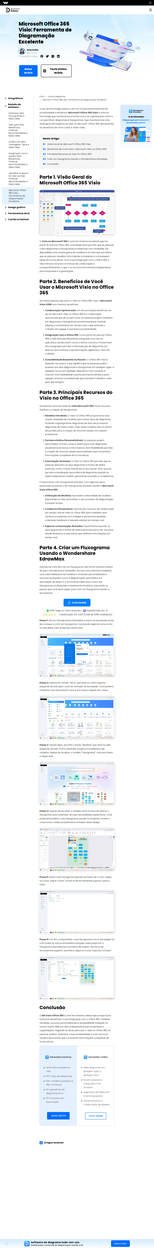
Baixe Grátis (28, 70)
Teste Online (96, 1116)
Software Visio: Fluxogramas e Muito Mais (16, 116)
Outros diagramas (56, 96)
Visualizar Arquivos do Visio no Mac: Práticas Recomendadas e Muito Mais (18, 179)
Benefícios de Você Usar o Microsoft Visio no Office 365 (77, 149)
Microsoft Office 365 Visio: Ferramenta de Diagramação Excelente (17, 196)
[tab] (17, 98)
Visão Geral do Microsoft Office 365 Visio (69, 144)
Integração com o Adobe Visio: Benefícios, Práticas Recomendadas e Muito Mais (18, 160)
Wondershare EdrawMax (62, 570)
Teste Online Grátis (55, 70)
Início (42, 96)
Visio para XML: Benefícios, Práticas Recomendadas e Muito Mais (18, 130)
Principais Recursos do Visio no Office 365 (69, 154)
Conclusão (53, 164)
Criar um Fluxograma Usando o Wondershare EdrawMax (77, 159)
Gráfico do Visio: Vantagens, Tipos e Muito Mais (19, 145)
